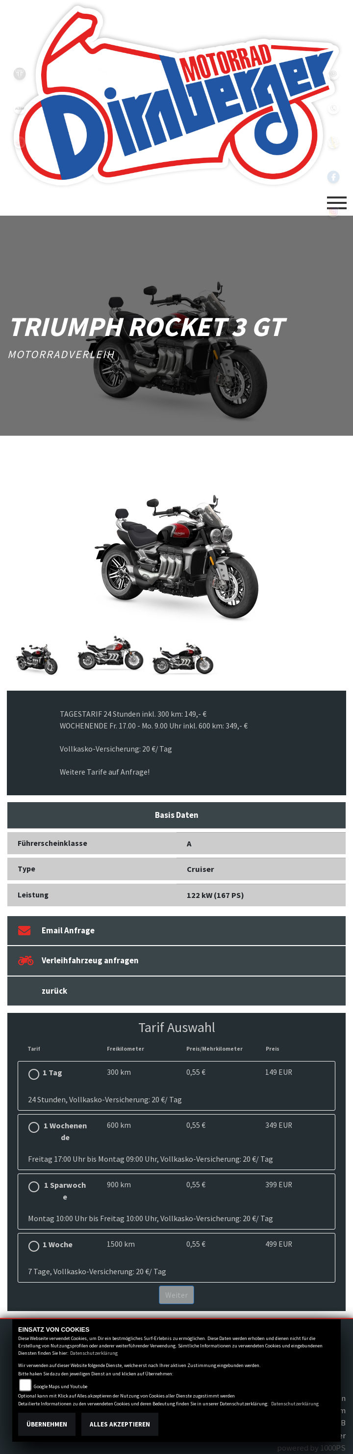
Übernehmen (46, 1424)
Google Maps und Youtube (60, 1386)
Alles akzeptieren (120, 1424)
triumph (19, 73)
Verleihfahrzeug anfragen (78, 960)
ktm (19, 108)
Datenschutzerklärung (94, 1353)
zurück (54, 990)
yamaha (19, 142)
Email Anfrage (56, 930)
